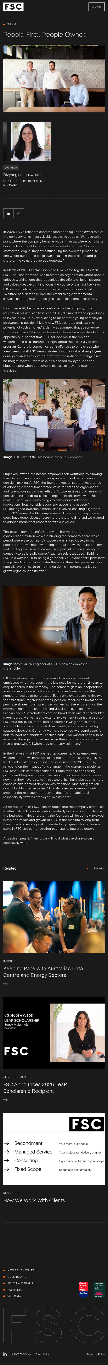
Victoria (14, 1296)
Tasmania (14, 1289)
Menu (96, 6)
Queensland (16, 1276)
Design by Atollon (96, 1354)
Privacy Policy (42, 1354)
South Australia (20, 1283)
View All (98, 868)
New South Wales (21, 1270)
